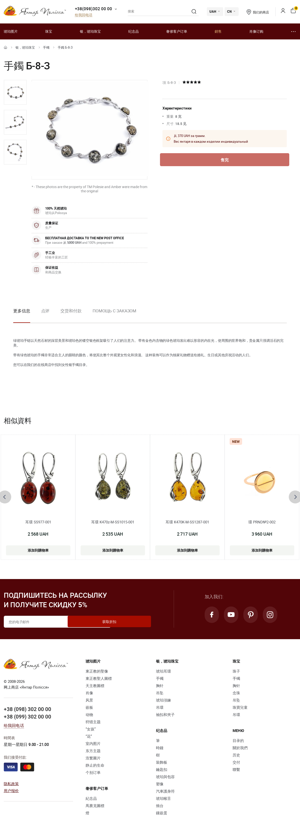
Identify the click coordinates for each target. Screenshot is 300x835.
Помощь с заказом (114, 311)
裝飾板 (161, 762)
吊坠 (159, 692)
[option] (15, 92)
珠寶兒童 (240, 707)
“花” (89, 736)
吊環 (159, 707)
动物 (89, 714)
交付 (236, 762)
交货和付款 (71, 311)
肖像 (89, 692)
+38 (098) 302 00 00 (27, 708)
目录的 (238, 740)
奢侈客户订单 (176, 31)
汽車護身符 (165, 791)
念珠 (236, 692)
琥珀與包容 (165, 776)
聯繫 (236, 769)
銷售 (218, 31)
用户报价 (11, 790)
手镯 (46, 47)
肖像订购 (256, 31)
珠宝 (48, 31)
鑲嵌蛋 (161, 812)
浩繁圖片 (93, 757)
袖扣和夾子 (165, 714)
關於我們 (240, 747)
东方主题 (93, 750)
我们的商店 (258, 12)
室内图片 (93, 743)
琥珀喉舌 (163, 798)
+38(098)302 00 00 (93, 8)
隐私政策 (11, 783)
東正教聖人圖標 (99, 678)
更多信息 (21, 311)
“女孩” (91, 728)
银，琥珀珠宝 (90, 31)
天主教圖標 (95, 685)
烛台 (159, 805)
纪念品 (133, 31)
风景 (89, 700)
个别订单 (93, 772)
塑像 (159, 783)
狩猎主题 (93, 721)
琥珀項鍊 (163, 700)
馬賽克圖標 (95, 805)
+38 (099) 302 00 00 (27, 716)
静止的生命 (95, 765)
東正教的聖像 (97, 671)
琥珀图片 (11, 31)
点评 (45, 311)
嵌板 (89, 707)
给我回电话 (83, 15)
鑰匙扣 (161, 769)
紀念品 (91, 798)
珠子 (236, 671)
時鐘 (159, 747)
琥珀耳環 (163, 671)
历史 (236, 754)
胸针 (159, 685)
